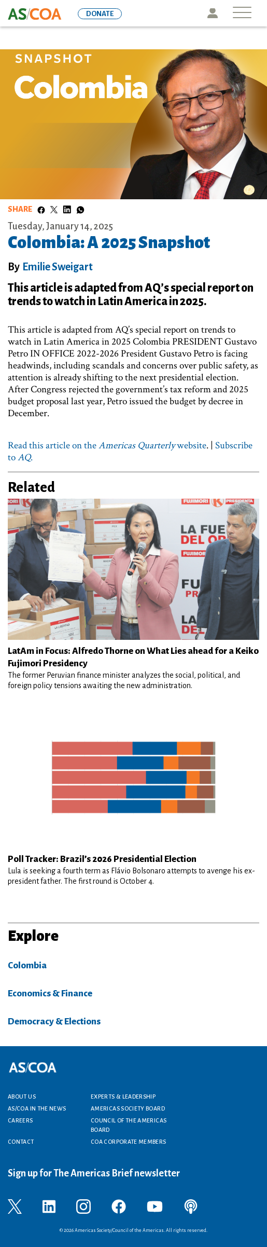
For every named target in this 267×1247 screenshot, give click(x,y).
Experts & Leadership (123, 1096)
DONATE (100, 14)
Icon (212, 13)
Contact (21, 1142)
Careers (20, 1120)
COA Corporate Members (128, 1142)
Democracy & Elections (54, 1021)
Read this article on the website (107, 445)
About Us (22, 1096)
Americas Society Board (128, 1108)
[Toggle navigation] (242, 13)
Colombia (27, 965)
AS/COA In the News (37, 1108)
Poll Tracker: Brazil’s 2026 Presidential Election (102, 859)
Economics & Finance (50, 993)
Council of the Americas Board (128, 1125)
